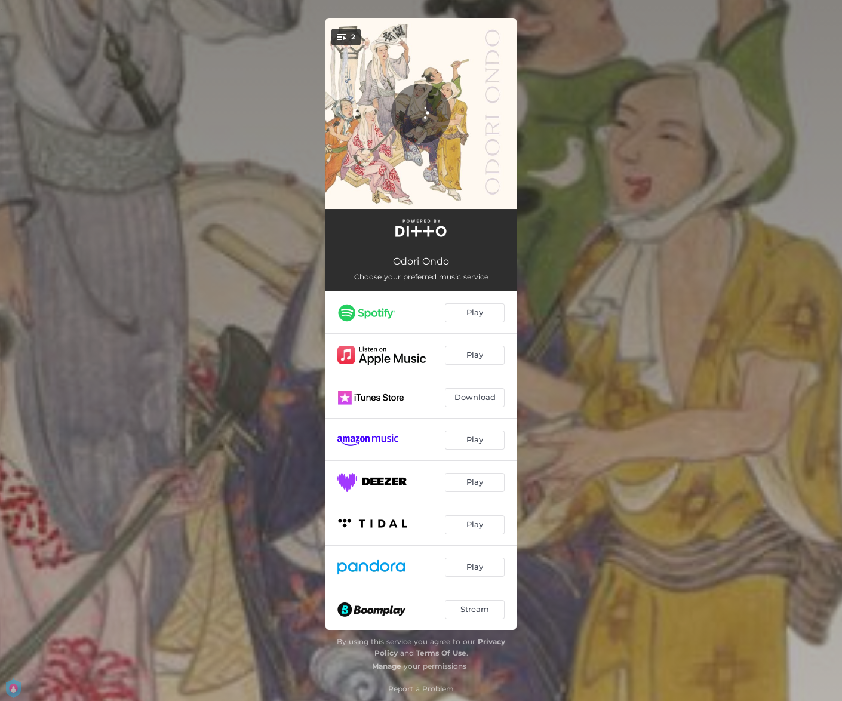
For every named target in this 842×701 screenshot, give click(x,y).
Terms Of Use (441, 652)
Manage (386, 666)
